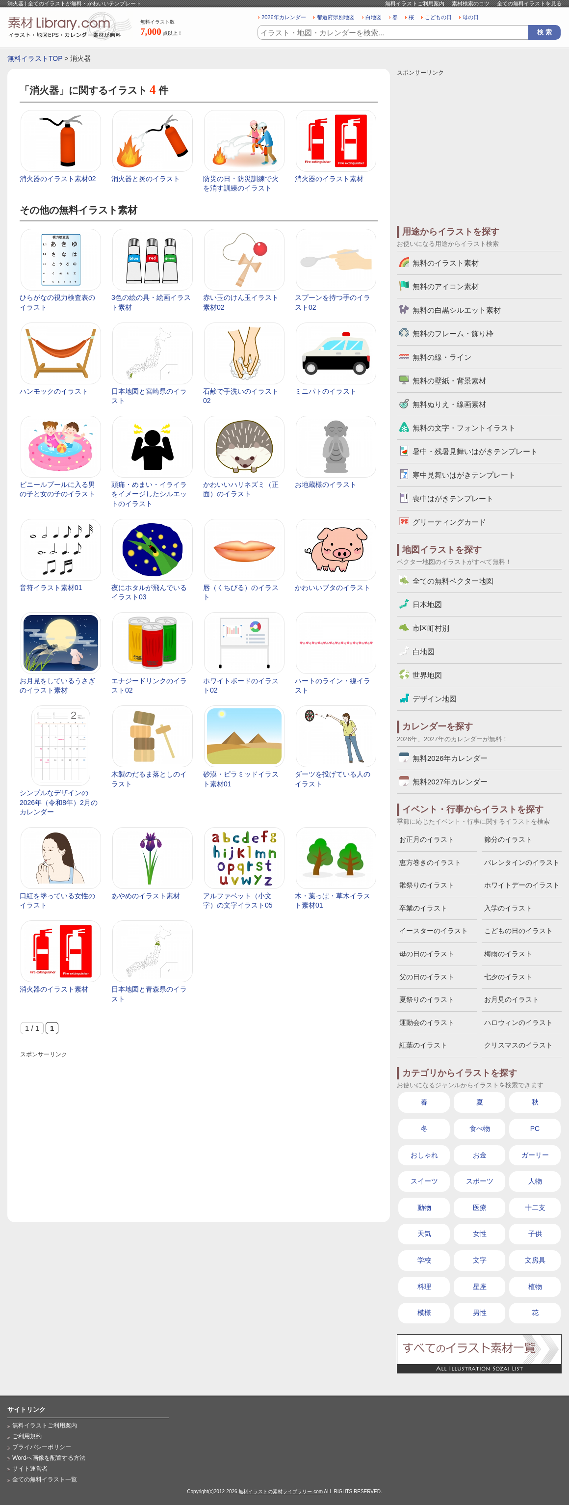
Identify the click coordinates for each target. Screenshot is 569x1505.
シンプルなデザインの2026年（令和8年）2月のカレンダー (59, 802)
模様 (424, 1313)
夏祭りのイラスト (426, 999)
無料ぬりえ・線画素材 (449, 404)
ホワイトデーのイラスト (522, 885)
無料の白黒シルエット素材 (457, 310)
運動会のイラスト (426, 1022)
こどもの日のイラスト (518, 931)
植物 (535, 1286)
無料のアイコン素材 (446, 286)
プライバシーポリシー (41, 1447)
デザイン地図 (435, 699)
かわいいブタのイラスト (332, 587)
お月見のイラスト (511, 999)
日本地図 (427, 604)
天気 (424, 1233)
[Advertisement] (198, 1129)
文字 (480, 1260)
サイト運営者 (30, 1468)
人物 (535, 1181)
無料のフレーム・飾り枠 (453, 333)
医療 (480, 1207)
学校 (424, 1260)
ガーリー (535, 1155)
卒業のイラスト (423, 908)
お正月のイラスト (426, 839)
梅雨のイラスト (508, 954)
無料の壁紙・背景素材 (449, 380)
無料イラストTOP (34, 58)
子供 (535, 1233)
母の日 (471, 17)
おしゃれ (424, 1155)
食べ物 (479, 1128)
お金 (480, 1155)
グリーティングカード (449, 522)
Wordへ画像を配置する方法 (48, 1457)
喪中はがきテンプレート (453, 498)
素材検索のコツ (471, 3)
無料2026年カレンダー (450, 758)
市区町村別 (431, 628)
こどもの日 (438, 17)
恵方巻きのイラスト (430, 862)
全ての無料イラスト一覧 (44, 1479)
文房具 (535, 1260)
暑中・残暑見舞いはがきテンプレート (475, 451)
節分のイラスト (508, 839)
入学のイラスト (508, 908)
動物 (424, 1207)
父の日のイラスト (426, 977)
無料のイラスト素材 (446, 263)
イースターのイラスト (433, 931)
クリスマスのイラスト (518, 1045)
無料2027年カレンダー (450, 782)
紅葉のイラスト (423, 1045)
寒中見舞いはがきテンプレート (464, 475)
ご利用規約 (27, 1436)
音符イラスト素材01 (51, 587)
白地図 (373, 17)
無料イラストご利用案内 (414, 3)
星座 (480, 1286)
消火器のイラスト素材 (329, 179)
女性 (480, 1233)
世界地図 (427, 675)
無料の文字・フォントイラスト (464, 428)
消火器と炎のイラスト (145, 179)
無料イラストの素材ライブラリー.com (280, 1491)
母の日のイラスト (426, 954)
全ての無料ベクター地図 (453, 581)
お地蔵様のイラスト (326, 484)
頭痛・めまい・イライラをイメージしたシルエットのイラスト (149, 494)
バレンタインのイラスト (522, 862)
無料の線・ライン (442, 357)
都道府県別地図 (336, 17)
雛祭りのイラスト (426, 885)
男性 (480, 1313)
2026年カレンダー (283, 17)
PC (535, 1128)
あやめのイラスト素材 (145, 896)
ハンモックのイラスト (54, 391)
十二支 (535, 1207)
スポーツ (479, 1181)
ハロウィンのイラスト (518, 1022)
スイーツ (424, 1181)
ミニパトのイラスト (326, 391)
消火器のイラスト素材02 (58, 179)
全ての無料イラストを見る (529, 3)
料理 (424, 1286)
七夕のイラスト (508, 977)
